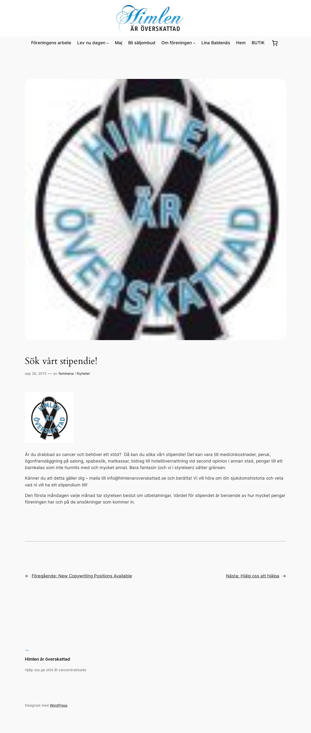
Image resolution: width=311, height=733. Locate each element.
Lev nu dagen (91, 42)
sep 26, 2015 (36, 373)
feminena (66, 373)
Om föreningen (176, 42)
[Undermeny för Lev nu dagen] (107, 42)
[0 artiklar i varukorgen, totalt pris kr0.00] (274, 42)
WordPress (58, 705)
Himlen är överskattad (47, 659)
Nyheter (83, 373)
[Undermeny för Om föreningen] (194, 42)
